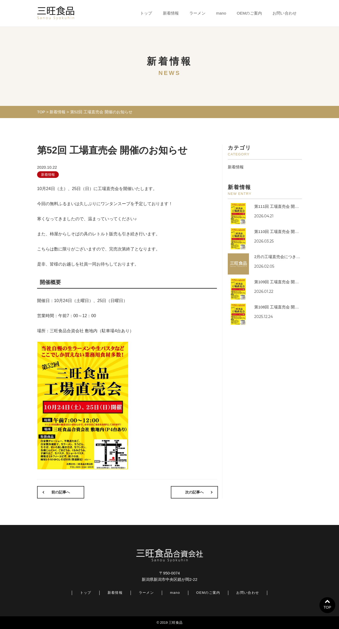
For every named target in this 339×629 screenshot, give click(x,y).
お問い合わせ (285, 13)
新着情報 (171, 13)
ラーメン (197, 13)
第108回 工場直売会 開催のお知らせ (286, 307)
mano (221, 13)
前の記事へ (60, 492)
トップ (146, 13)
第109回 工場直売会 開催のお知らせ (286, 282)
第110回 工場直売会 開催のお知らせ (286, 231)
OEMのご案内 (249, 13)
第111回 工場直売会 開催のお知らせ (286, 206)
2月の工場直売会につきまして (281, 256)
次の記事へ (194, 492)
